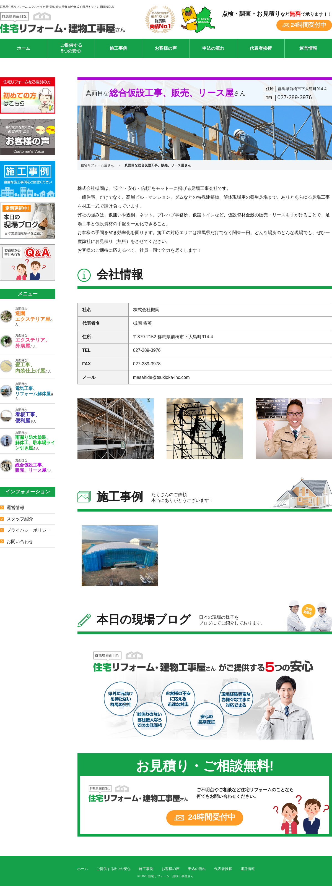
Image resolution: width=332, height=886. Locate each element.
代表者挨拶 (261, 48)
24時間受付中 (308, 25)
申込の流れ (213, 48)
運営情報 (308, 48)
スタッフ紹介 (20, 519)
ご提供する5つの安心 (71, 48)
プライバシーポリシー (29, 530)
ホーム (23, 48)
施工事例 (118, 48)
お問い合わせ (20, 541)
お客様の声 (166, 48)
